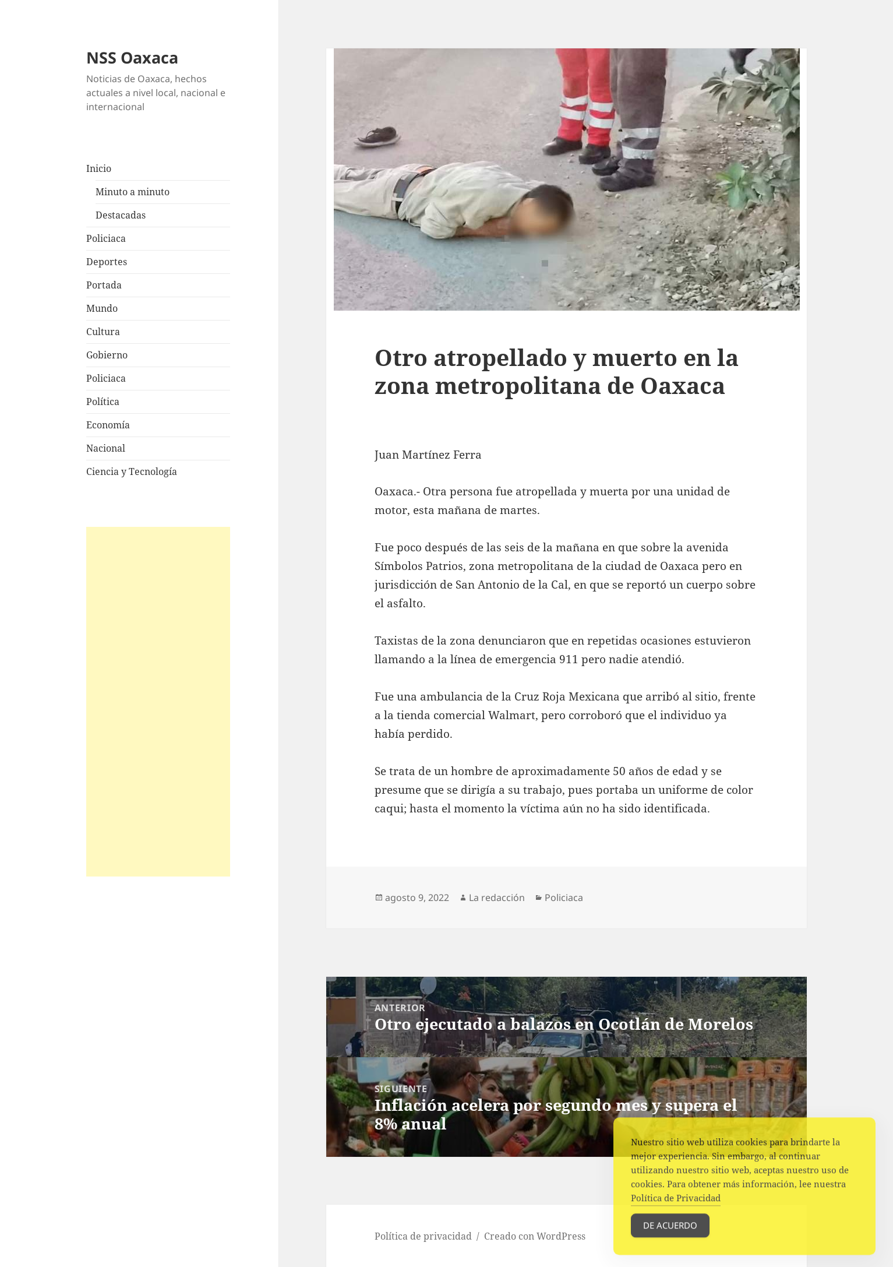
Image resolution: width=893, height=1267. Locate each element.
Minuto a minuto (133, 191)
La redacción (497, 897)
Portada (104, 285)
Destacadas (121, 215)
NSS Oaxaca (132, 57)
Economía (108, 424)
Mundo (102, 308)
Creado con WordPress (534, 1236)
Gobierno (107, 355)
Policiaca (106, 238)
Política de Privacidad (676, 1211)
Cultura (103, 331)
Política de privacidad (423, 1236)
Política (102, 401)
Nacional (105, 448)
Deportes (106, 261)
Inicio (98, 168)
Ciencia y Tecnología (131, 471)
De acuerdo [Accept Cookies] (670, 1238)
